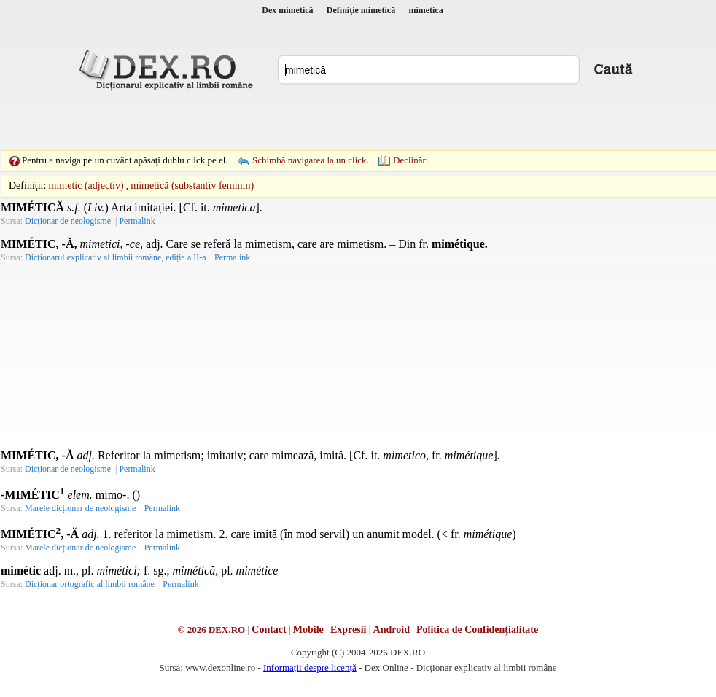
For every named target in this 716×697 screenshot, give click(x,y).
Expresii (348, 629)
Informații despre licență (310, 667)
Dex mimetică (287, 10)
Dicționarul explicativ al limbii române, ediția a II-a (115, 257)
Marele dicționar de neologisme (80, 508)
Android (391, 629)
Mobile (308, 629)
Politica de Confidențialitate (477, 629)
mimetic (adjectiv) (86, 185)
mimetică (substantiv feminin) (192, 185)
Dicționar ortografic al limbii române (90, 584)
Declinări (410, 160)
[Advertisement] (257, 120)
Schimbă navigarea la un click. (310, 160)
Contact (269, 629)
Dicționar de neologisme (68, 221)
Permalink (137, 221)
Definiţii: (27, 185)
